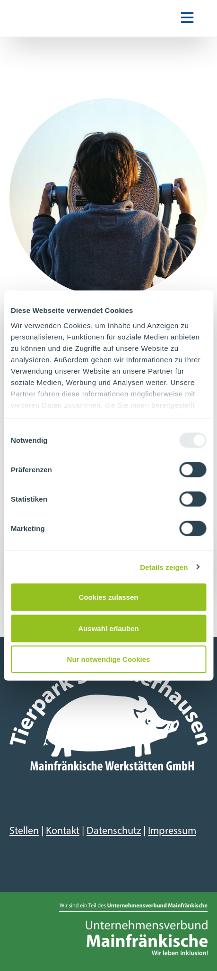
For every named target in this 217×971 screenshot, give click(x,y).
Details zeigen (164, 567)
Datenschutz (114, 831)
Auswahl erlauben (108, 628)
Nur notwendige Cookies (108, 659)
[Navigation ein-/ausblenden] (187, 18)
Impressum (172, 831)
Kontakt (62, 831)
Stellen (24, 831)
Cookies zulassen (109, 597)
